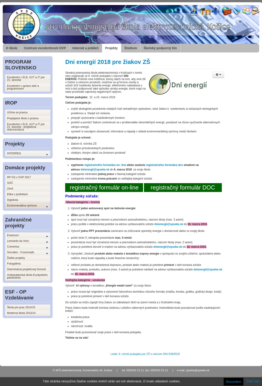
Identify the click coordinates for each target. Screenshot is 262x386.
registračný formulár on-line (104, 187)
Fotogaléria (14, 263)
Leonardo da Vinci (27, 241)
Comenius (27, 247)
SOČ (10, 183)
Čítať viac (253, 381)
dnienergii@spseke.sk (95, 169)
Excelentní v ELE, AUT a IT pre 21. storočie (26, 79)
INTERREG (27, 153)
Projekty (111, 48)
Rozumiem (233, 382)
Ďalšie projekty (16, 258)
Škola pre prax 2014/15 (21, 307)
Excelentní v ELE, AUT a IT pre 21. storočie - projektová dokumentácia (26, 127)
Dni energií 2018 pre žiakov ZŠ (107, 61)
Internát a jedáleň (85, 48)
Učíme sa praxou (17, 112)
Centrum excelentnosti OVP (45, 48)
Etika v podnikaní (17, 194)
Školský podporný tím (160, 48)
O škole (11, 48)
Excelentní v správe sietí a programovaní (23, 87)
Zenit (10, 188)
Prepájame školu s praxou (23, 118)
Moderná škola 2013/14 (21, 313)
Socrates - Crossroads (27, 252)
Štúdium (130, 48)
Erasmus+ (27, 235)
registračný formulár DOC (183, 187)
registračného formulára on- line (105, 165)
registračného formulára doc (164, 165)
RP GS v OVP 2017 (19, 177)
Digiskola (12, 199)
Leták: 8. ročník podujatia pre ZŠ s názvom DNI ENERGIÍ (145, 354)
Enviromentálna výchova (27, 206)
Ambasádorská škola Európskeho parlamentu (27, 276)
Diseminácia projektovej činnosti (26, 269)
